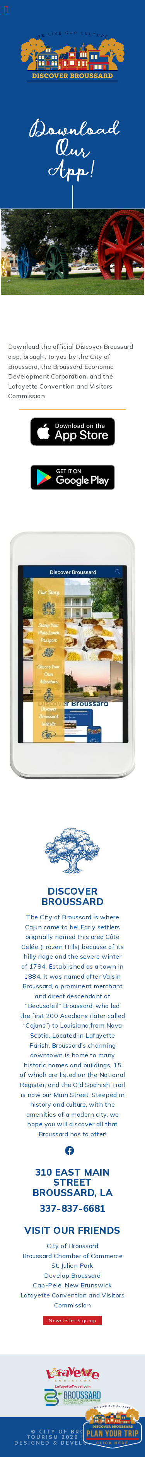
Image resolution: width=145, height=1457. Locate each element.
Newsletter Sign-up (72, 1320)
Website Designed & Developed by (72, 1440)
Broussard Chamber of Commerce (72, 1256)
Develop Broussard (72, 1275)
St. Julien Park (72, 1265)
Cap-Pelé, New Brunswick (72, 1285)
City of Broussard (73, 1246)
